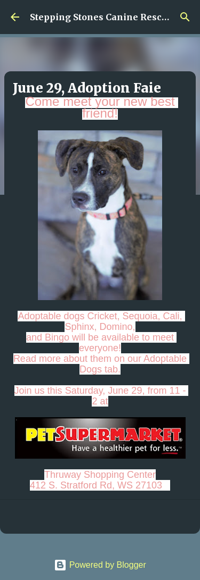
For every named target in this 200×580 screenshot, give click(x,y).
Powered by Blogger (100, 564)
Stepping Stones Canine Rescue (101, 17)
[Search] (185, 17)
